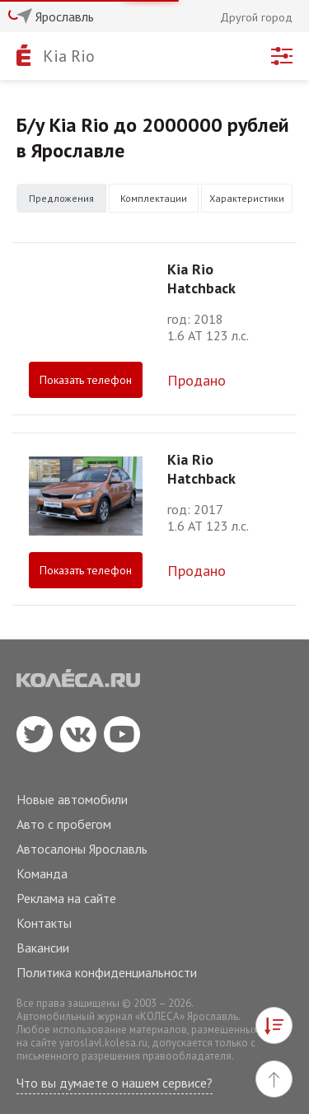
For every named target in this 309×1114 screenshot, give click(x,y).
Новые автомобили (72, 799)
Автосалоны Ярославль (81, 848)
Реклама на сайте (66, 898)
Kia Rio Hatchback (201, 278)
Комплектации (153, 198)
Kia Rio (69, 56)
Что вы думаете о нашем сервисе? (114, 1082)
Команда (42, 873)
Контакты (44, 923)
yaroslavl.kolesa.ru (103, 1043)
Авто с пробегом (63, 824)
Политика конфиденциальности (106, 972)
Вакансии (42, 947)
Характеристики (246, 198)
